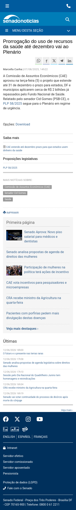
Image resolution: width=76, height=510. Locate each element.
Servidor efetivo (13, 456)
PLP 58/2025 (12, 103)
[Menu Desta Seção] (38, 30)
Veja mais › (67, 410)
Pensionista (10, 473)
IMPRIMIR (11, 212)
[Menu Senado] (7, 6)
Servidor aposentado (16, 467)
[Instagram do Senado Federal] (28, 419)
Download (23, 124)
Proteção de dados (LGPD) (20, 482)
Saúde (7, 199)
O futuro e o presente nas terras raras (23, 353)
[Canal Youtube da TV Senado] (38, 419)
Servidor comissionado (18, 462)
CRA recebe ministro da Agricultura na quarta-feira (30, 387)
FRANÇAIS (41, 437)
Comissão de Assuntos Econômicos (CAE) (27, 187)
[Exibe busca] (67, 19)
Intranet (10, 448)
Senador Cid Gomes (15, 193)
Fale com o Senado (17, 488)
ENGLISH (9, 437)
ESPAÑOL (24, 437)
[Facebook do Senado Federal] (7, 419)
